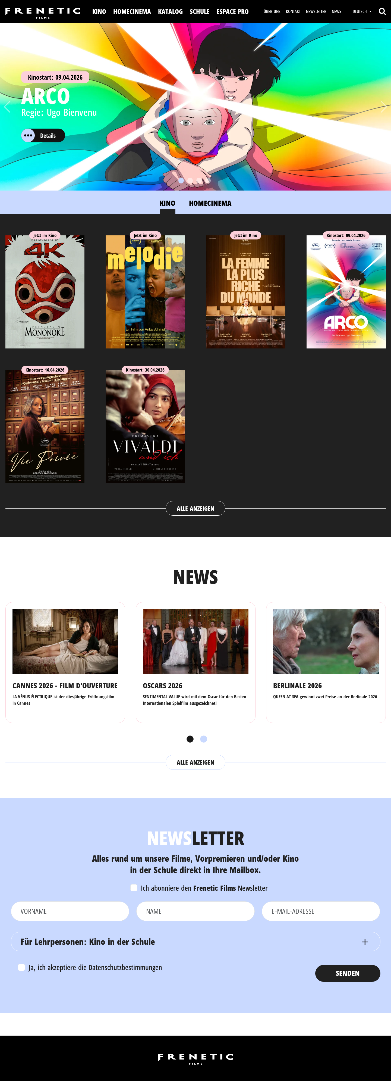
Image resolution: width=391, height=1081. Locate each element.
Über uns (272, 11)
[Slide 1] (181, 180)
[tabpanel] (195, 370)
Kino (99, 11)
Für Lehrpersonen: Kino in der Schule (88, 941)
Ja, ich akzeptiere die (95, 967)
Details (38, 135)
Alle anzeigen (195, 508)
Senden (348, 973)
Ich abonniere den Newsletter (204, 888)
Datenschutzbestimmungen (125, 967)
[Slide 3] (199, 180)
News (336, 11)
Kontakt (293, 11)
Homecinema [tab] (210, 203)
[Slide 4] (208, 180)
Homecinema (132, 11)
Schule (200, 11)
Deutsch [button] (360, 11)
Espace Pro (233, 11)
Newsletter (316, 11)
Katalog (170, 11)
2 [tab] (202, 739)
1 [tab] (188, 739)
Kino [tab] (167, 203)
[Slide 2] (190, 180)
